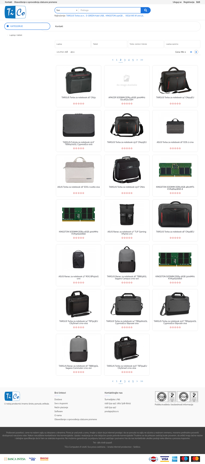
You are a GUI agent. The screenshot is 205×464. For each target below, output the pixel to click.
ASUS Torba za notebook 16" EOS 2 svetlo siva (78, 187)
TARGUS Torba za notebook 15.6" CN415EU (127, 142)
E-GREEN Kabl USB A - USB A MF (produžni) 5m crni (95, 16)
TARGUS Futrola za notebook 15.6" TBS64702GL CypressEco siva (79, 143)
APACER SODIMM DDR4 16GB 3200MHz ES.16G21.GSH (126, 98)
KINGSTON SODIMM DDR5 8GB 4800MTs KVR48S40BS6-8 (175, 188)
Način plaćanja (61, 407)
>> (141, 59)
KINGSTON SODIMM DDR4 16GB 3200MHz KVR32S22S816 (175, 277)
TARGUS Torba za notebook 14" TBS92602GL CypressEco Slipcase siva (126, 322)
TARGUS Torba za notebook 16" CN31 (79, 97)
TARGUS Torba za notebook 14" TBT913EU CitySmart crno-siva (78, 322)
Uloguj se (177, 2)
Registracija (189, 2)
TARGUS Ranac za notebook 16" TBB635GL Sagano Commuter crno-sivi (79, 367)
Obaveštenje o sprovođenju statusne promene (35, 2)
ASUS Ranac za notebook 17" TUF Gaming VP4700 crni (126, 233)
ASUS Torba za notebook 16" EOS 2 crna (175, 142)
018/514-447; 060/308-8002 (118, 403)
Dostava (58, 399)
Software (59, 411)
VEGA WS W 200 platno (135, 16)
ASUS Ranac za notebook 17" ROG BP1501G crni (79, 277)
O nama (58, 415)
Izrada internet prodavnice (119, 447)
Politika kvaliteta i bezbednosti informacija (174, 404)
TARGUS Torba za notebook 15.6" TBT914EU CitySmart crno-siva (127, 367)
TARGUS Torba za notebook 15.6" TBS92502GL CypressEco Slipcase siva (175, 322)
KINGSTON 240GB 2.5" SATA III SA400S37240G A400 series (115, 16)
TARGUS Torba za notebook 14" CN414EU (175, 97)
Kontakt (8, 2)
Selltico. (137, 447)
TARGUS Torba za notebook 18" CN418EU (175, 232)
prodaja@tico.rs (112, 411)
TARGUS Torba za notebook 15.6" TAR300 (75, 16)
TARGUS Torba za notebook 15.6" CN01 (127, 187)
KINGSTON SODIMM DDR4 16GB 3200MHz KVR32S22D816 (78, 233)
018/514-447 (110, 407)
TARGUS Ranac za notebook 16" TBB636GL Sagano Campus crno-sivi (127, 277)
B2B (198, 2)
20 (72, 52)
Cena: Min (180, 52)
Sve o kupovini (61, 403)
